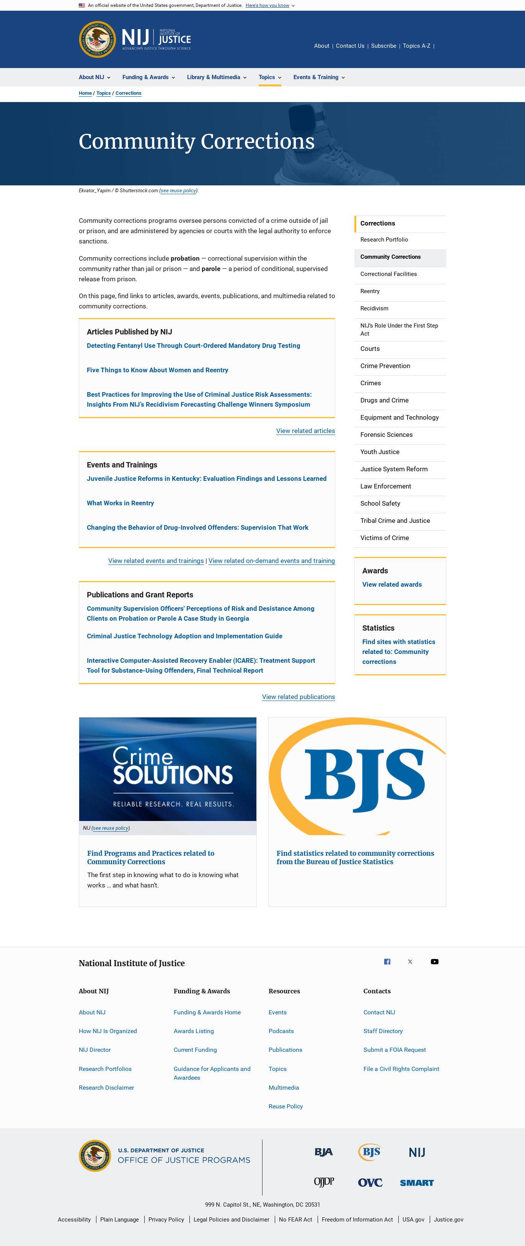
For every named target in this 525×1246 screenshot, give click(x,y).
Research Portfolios (105, 1068)
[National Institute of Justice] (417, 1158)
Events (278, 1012)
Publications (285, 1049)
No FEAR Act (295, 1219)
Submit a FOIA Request (395, 1049)
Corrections (129, 93)
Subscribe (383, 45)
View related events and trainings (156, 561)
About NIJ (92, 1012)
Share (446, 51)
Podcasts (281, 1031)
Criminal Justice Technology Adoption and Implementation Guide (184, 636)
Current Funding (195, 1049)
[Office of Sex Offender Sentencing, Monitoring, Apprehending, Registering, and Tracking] (417, 1187)
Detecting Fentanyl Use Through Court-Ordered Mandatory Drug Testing (193, 345)
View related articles (305, 431)
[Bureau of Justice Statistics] (370, 1162)
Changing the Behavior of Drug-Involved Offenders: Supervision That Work (197, 527)
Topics (103, 93)
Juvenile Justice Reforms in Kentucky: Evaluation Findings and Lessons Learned (207, 478)
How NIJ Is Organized (108, 1031)
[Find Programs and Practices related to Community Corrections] (167, 776)
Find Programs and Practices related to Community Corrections (150, 857)
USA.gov (413, 1219)
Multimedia (284, 1087)
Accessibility (74, 1219)
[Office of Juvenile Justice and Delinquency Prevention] (324, 1189)
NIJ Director (95, 1049)
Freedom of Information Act (357, 1219)
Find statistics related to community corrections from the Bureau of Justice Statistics (355, 857)
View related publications (298, 697)
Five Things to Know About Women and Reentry (157, 370)
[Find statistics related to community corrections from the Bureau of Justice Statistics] (357, 776)
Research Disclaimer (106, 1087)
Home (85, 93)
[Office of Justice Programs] (97, 39)
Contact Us (350, 45)
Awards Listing (194, 1031)
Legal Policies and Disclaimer (231, 1219)
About (321, 45)
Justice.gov (448, 1219)
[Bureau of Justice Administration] (324, 1158)
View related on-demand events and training (272, 561)
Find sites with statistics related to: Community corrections (398, 651)
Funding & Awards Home (207, 1012)
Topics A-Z (416, 45)
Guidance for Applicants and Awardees (212, 1073)
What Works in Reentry (120, 503)
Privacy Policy (166, 1219)
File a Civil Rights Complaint (401, 1068)
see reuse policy (178, 190)
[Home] (156, 39)
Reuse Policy (286, 1106)
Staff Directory (383, 1031)
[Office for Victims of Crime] (370, 1188)
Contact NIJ (379, 1012)
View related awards (392, 584)
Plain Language (119, 1219)
